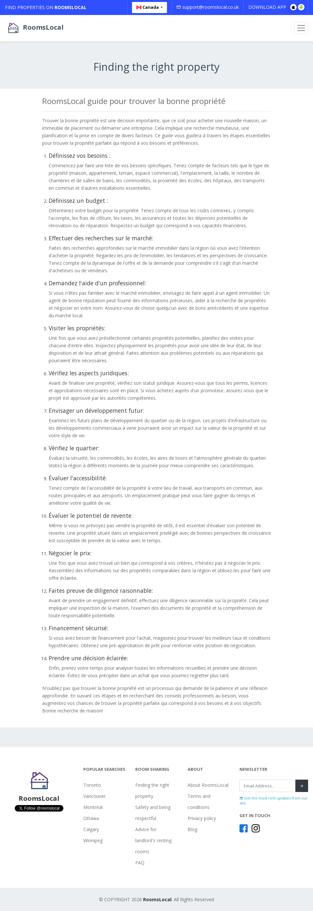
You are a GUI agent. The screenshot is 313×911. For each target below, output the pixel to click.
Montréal (93, 807)
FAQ (139, 862)
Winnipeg (93, 840)
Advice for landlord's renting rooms (153, 840)
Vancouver (94, 796)
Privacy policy (202, 818)
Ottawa (91, 818)
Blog (192, 829)
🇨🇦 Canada (148, 7)
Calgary (91, 829)
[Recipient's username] (267, 786)
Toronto (92, 785)
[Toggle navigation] (301, 28)
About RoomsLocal (208, 785)
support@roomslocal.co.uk (207, 7)
